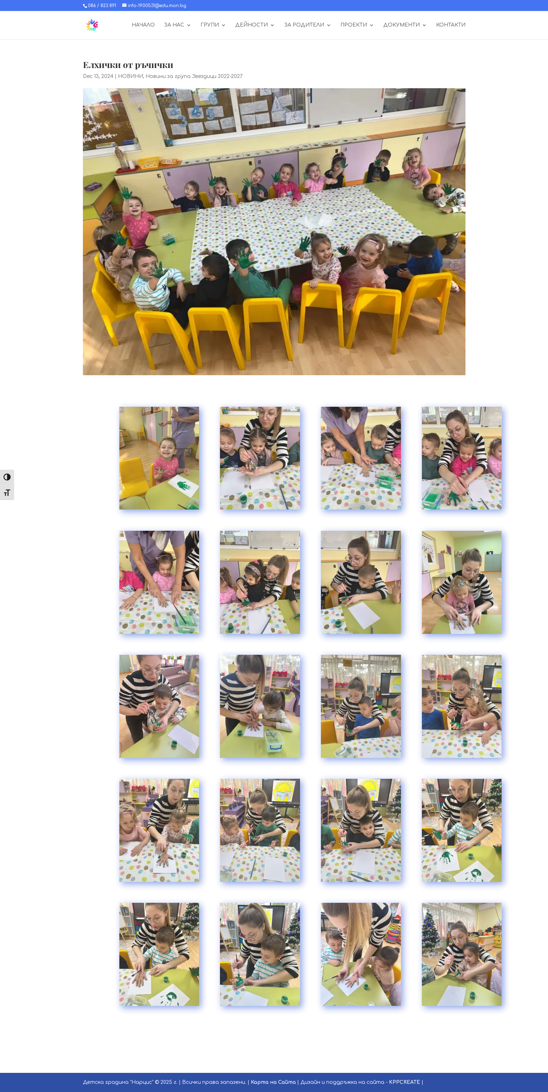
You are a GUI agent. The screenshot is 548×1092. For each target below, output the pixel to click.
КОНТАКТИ (450, 25)
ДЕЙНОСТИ (251, 25)
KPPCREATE (404, 1082)
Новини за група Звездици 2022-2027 (194, 76)
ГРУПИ (209, 25)
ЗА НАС (174, 25)
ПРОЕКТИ (353, 25)
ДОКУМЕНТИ (401, 25)
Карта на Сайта (273, 1082)
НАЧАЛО (143, 25)
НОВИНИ (130, 76)
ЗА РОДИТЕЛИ (304, 25)
